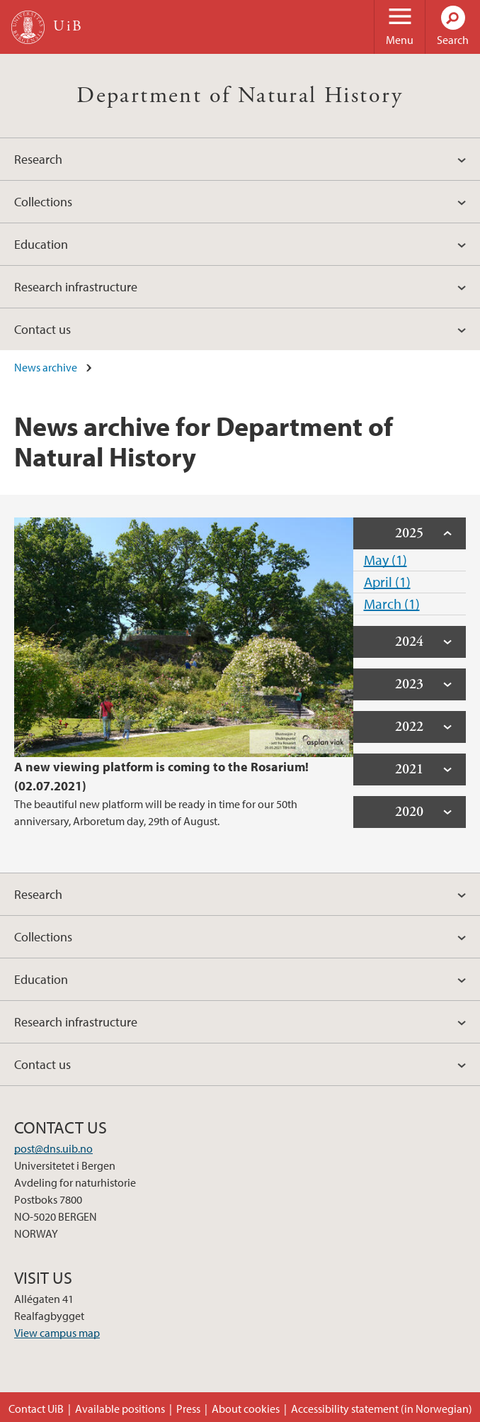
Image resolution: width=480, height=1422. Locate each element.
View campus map (57, 1333)
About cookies (246, 1408)
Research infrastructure (75, 287)
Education (41, 244)
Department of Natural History (240, 96)
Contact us (42, 329)
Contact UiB (36, 1408)
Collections (43, 202)
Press (188, 1408)
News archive (45, 367)
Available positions (120, 1408)
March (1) (392, 603)
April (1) (387, 581)
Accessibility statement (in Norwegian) (381, 1408)
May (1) (385, 560)
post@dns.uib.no (53, 1148)
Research (38, 159)
